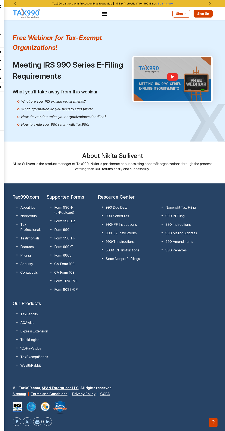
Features (27, 247)
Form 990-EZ (64, 221)
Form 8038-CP (66, 289)
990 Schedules (117, 216)
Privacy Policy (84, 394)
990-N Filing (175, 216)
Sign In (181, 13)
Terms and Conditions (49, 394)
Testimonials (30, 238)
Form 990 (61, 229)
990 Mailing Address (181, 233)
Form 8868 (63, 255)
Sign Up (203, 13)
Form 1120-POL (66, 281)
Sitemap (19, 394)
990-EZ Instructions (121, 233)
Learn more (165, 3)
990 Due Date (117, 207)
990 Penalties (176, 250)
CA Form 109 (64, 272)
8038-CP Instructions (122, 250)
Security (26, 264)
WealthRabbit (30, 365)
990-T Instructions (120, 241)
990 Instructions (178, 224)
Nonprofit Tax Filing (180, 207)
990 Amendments (179, 241)
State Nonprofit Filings (123, 259)
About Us (27, 207)
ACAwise (27, 322)
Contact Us (29, 272)
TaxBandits (29, 314)
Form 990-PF (64, 238)
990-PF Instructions (121, 224)
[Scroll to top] (213, 422)
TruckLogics (29, 340)
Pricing (25, 255)
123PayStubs (30, 348)
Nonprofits (28, 216)
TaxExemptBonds (34, 357)
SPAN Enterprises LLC (60, 388)
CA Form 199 (64, 264)
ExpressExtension (34, 331)
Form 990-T (63, 247)
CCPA (105, 394)
